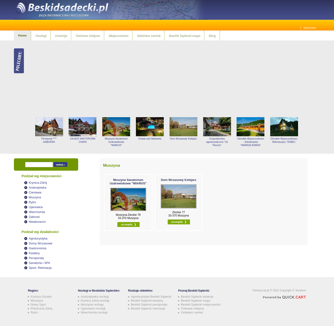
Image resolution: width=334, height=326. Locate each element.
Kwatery (34, 253)
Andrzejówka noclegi (95, 296)
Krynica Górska (41, 296)
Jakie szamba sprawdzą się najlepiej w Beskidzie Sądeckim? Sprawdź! (244, 28)
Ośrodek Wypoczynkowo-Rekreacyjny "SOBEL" (284, 140)
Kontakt (310, 28)
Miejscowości (118, 35)
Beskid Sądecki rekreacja (148, 308)
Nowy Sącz (38, 304)
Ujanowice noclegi (93, 308)
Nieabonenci (37, 221)
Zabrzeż (34, 217)
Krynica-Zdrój (38, 182)
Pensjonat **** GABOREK (49, 140)
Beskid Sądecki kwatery (147, 300)
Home (22, 35)
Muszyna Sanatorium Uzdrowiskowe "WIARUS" (116, 141)
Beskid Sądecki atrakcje (197, 296)
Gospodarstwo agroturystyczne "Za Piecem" (217, 141)
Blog (212, 35)
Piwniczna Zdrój (41, 308)
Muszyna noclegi (92, 304)
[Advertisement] (176, 78)
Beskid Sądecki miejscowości (201, 304)
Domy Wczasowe (40, 243)
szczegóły (126, 224)
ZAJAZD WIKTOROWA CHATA (82, 140)
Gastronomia (37, 248)
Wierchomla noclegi (94, 312)
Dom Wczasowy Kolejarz (183, 138)
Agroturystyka (38, 238)
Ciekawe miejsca (87, 35)
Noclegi (40, 35)
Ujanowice (36, 207)
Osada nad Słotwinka (149, 138)
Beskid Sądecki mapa (184, 35)
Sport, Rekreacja (40, 267)
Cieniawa (35, 192)
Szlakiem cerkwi (148, 35)
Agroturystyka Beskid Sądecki (151, 296)
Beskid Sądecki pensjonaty (149, 304)
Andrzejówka (37, 187)
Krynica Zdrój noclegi (95, 300)
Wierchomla (37, 212)
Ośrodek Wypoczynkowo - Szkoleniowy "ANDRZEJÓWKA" (250, 141)
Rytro (32, 202)
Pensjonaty (36, 258)
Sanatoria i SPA (39, 263)
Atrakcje (61, 35)
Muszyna (35, 197)
